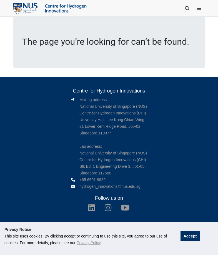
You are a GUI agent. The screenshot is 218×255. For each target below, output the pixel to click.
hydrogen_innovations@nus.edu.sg (110, 186)
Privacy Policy (89, 243)
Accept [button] (190, 236)
